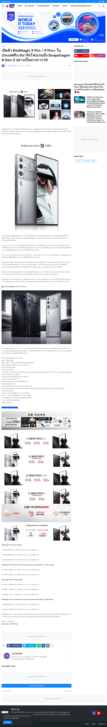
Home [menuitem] (20, 6)
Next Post (67, 691)
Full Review (89, 160)
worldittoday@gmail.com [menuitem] (80, 6)
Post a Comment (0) (36, 686)
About (93, 724)
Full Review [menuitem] (29, 6)
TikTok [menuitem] (64, 6)
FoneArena (11, 622)
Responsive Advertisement (36, 76)
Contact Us (101, 724)
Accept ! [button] (7, 722)
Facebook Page (6, 1)
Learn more (15, 718)
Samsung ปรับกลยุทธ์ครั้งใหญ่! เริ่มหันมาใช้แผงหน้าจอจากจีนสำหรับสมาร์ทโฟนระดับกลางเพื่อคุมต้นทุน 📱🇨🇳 (89, 88)
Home (4, 46)
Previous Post (7, 691)
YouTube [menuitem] (55, 6)
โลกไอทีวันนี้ (17, 654)
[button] (99, 6)
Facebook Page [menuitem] (43, 6)
